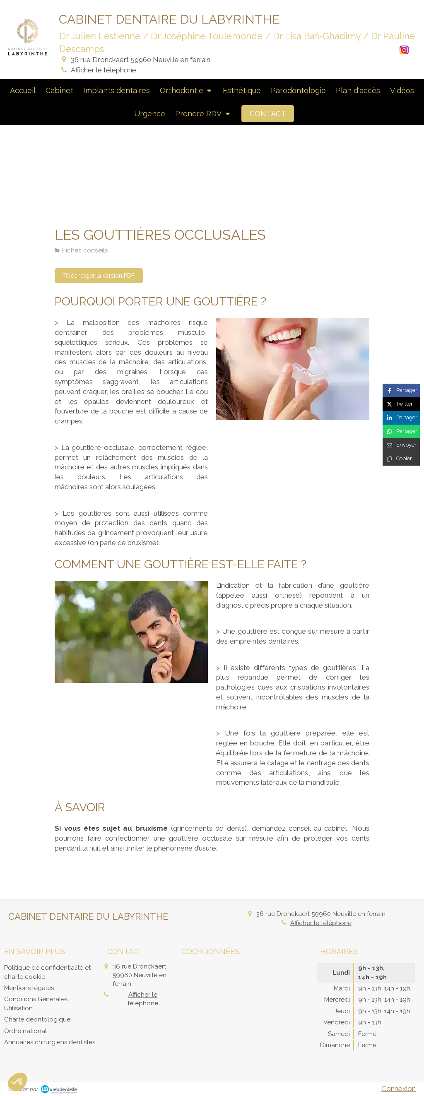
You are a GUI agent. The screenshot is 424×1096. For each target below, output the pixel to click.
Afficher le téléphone (103, 70)
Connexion (398, 1088)
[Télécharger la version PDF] (99, 275)
